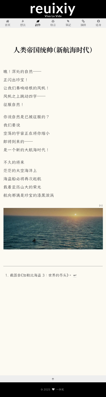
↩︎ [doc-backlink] (74, 275)
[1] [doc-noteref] (101, 205)
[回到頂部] (53, 378)
